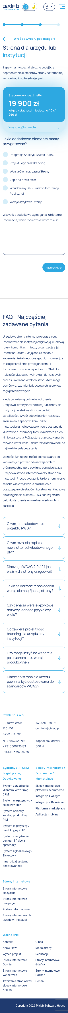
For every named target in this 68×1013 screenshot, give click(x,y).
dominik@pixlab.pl (47, 728)
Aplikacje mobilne (47, 814)
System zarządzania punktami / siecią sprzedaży (16, 841)
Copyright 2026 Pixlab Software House (40, 1005)
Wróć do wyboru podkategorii (29, 39)
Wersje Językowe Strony (26, 202)
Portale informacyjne (16, 909)
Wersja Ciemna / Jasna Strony (29, 171)
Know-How (10, 948)
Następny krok (54, 267)
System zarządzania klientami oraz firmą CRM (16, 790)
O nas (39, 942)
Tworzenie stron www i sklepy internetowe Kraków (17, 985)
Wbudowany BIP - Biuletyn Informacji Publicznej (34, 191)
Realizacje (42, 954)
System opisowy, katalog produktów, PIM (15, 815)
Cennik (40, 981)
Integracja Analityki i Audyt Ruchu (32, 155)
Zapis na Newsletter (23, 180)
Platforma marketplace (50, 808)
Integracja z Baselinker (50, 802)
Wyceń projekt (12, 954)
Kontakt (8, 942)
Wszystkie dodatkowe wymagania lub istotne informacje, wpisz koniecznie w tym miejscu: (32, 217)
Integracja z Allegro (48, 796)
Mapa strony (44, 948)
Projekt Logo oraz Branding (27, 163)
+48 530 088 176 (46, 723)
